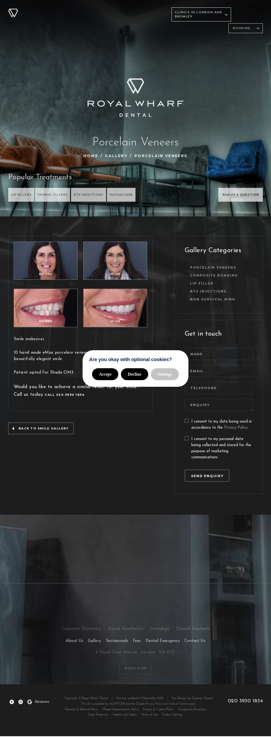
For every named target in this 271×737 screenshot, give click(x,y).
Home (90, 155)
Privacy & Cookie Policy (158, 710)
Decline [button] (134, 374)
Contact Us (153, 10)
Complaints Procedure (192, 710)
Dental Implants (208, 28)
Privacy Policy (235, 427)
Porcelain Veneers (216, 266)
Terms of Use (149, 715)
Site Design (179, 699)
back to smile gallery (44, 434)
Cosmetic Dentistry (104, 28)
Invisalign (177, 28)
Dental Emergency (163, 643)
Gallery (83, 10)
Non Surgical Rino (215, 299)
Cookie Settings (172, 715)
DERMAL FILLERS (56, 196)
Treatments (58, 10)
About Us (32, 10)
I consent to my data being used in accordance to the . (218, 424)
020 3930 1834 (246, 701)
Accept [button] (105, 374)
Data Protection (98, 715)
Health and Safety (125, 715)
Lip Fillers (22, 196)
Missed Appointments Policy (120, 710)
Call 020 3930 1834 (65, 400)
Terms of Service (179, 704)
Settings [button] (165, 374)
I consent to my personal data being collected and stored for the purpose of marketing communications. (218, 447)
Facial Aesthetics (145, 28)
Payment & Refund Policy (81, 710)
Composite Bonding (217, 274)
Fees (132, 10)
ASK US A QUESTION (238, 196)
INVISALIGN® (132, 196)
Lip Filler (204, 282)
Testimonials (109, 10)
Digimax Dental (202, 699)
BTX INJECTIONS (96, 196)
